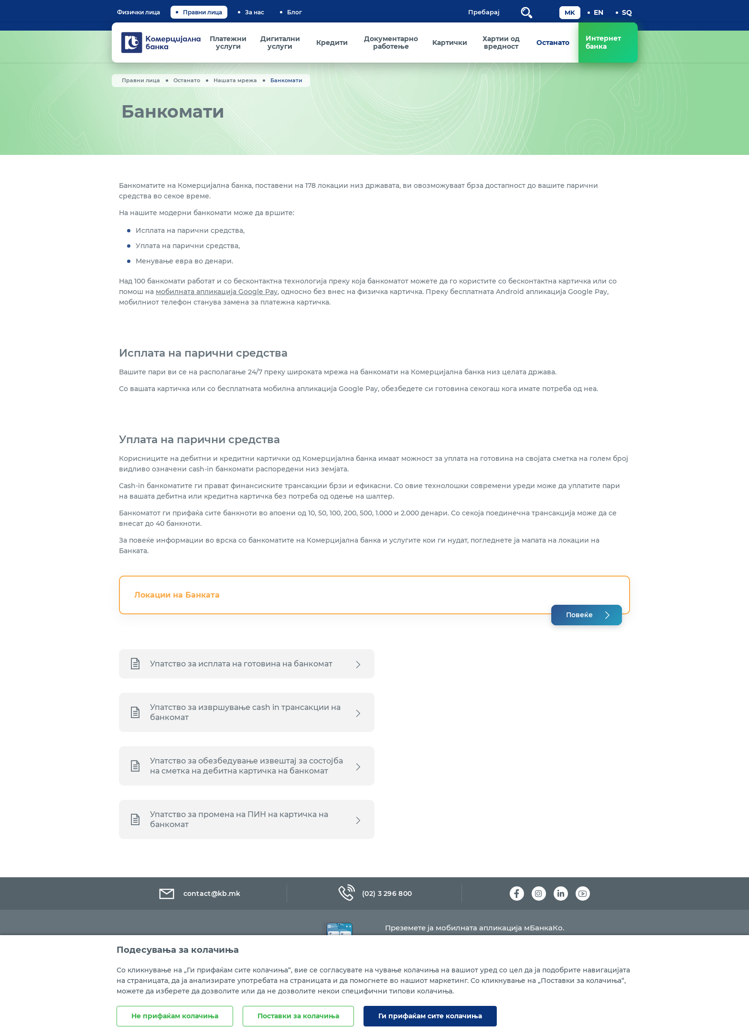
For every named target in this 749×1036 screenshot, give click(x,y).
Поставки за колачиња (298, 1016)
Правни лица (202, 12)
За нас (254, 12)
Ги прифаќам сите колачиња (430, 1016)
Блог (294, 12)
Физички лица (138, 12)
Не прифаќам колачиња (174, 1016)
